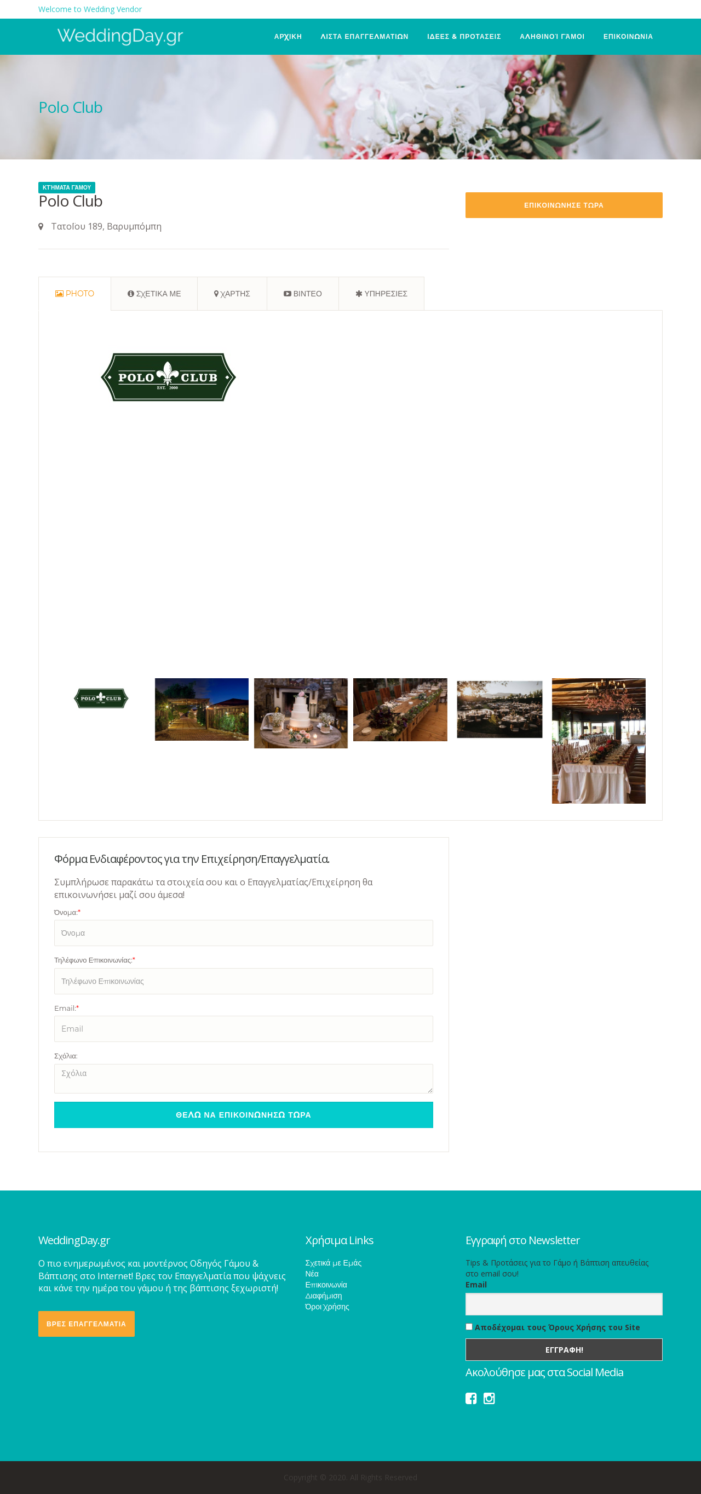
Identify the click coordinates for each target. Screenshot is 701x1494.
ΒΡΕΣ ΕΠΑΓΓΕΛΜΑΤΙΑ (87, 1324)
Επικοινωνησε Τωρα (564, 205)
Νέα (312, 1274)
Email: (66, 1008)
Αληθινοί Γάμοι (552, 36)
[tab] (74, 294)
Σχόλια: (65, 1055)
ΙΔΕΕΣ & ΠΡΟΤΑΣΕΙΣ (464, 36)
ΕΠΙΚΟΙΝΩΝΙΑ (628, 36)
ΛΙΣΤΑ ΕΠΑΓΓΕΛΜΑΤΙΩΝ (365, 36)
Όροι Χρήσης (327, 1307)
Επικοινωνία (326, 1285)
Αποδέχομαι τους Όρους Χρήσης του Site (553, 1327)
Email (476, 1284)
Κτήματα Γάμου (67, 187)
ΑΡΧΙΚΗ (288, 36)
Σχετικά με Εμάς (334, 1263)
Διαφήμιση (324, 1296)
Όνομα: (67, 912)
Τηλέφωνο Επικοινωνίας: (94, 959)
